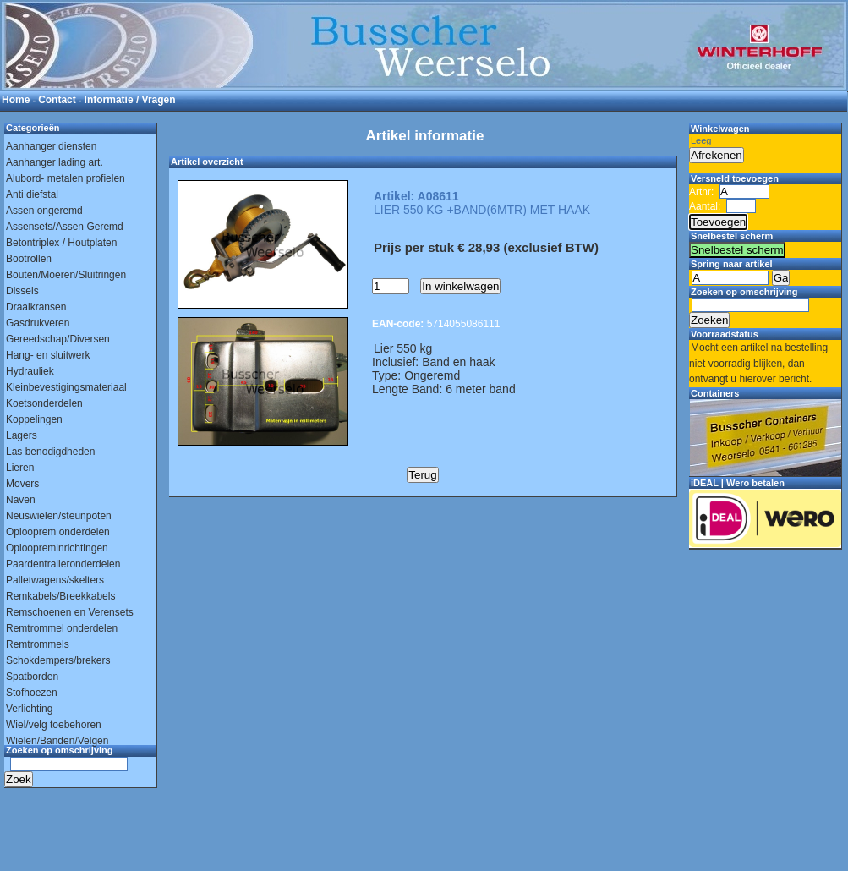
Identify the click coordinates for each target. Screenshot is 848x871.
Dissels (22, 291)
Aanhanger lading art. (54, 162)
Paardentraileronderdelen (63, 564)
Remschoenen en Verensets (70, 612)
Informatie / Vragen (130, 100)
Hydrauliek (30, 371)
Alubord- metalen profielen (65, 178)
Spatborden (32, 676)
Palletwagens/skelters (55, 580)
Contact (57, 100)
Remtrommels (37, 644)
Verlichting (29, 709)
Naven (21, 500)
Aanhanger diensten (51, 146)
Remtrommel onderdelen (62, 628)
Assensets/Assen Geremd (64, 227)
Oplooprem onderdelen (58, 532)
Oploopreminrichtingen (57, 548)
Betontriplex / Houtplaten (61, 243)
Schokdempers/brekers (58, 660)
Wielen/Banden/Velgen (57, 741)
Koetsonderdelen (44, 403)
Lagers (21, 435)
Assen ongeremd (44, 210)
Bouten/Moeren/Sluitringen (66, 275)
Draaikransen (36, 307)
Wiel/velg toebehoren (53, 725)
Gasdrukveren (37, 323)
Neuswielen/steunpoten (59, 516)
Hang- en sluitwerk (48, 355)
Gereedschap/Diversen (58, 339)
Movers (22, 484)
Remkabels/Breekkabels (60, 596)
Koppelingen (34, 419)
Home (16, 100)
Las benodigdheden (50, 451)
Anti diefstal (32, 194)
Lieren (20, 468)
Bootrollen (29, 259)
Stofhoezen (31, 692)
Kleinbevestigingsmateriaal (66, 387)
